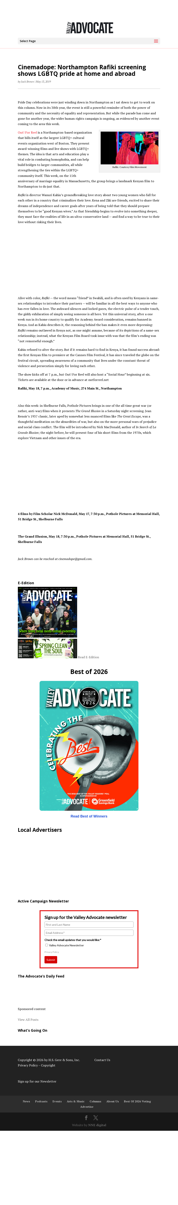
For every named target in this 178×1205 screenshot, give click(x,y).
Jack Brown (27, 81)
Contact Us (102, 1060)
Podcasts (41, 1101)
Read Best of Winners (89, 816)
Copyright (48, 1065)
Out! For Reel (27, 132)
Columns (95, 1101)
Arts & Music (75, 1101)
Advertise (86, 1107)
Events (57, 1101)
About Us (112, 1101)
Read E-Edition (88, 657)
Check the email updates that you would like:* (72, 940)
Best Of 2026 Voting (137, 1101)
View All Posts (28, 1019)
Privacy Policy (51, 952)
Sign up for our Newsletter (37, 1081)
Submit (50, 959)
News (26, 1101)
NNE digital (97, 1125)
